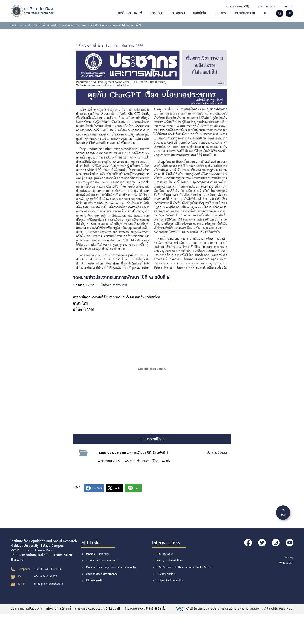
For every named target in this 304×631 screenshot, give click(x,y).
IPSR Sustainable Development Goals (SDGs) (184, 567)
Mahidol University (97, 554)
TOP (283, 512)
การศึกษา (156, 13)
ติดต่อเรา (288, 6)
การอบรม (178, 13)
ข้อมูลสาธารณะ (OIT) (237, 6)
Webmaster (286, 563)
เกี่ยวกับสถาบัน (244, 13)
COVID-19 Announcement (102, 560)
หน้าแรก (15, 25)
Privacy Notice (166, 574)
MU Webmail (94, 580)
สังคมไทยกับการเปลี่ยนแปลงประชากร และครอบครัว (51, 25)
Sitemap (288, 557)
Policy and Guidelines (170, 560)
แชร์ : (76, 487)
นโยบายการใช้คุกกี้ (58, 609)
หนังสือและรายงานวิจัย (113, 285)
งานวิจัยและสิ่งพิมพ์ (129, 13)
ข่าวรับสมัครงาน (266, 6)
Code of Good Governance (102, 574)
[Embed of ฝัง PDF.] (152, 369)
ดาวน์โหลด (216, 452)
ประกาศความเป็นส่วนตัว (26, 609)
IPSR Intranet (165, 554)
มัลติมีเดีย (199, 13)
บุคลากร (220, 13)
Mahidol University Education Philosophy (111, 567)
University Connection (170, 580)
